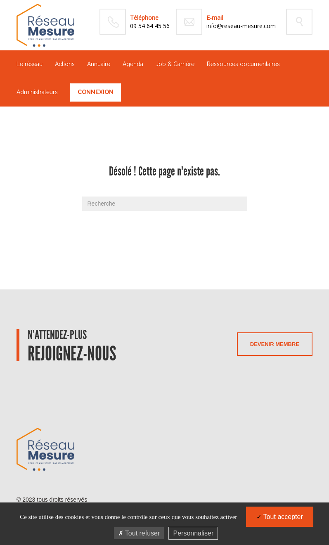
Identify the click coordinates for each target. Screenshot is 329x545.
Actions (65, 64)
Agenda (133, 64)
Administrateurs (37, 92)
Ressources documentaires (243, 64)
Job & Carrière (175, 64)
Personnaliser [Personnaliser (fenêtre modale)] (193, 533)
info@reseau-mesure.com (241, 26)
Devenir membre (274, 344)
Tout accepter (279, 516)
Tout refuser (139, 533)
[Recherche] (164, 204)
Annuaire (98, 64)
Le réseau (30, 64)
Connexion (96, 92)
